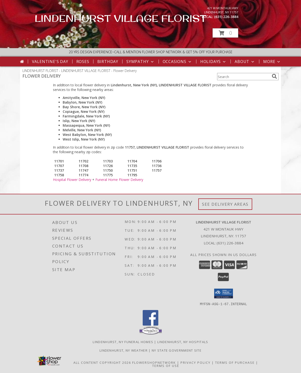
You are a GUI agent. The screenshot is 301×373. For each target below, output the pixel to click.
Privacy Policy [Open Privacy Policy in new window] (196, 362)
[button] (225, 33)
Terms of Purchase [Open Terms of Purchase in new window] (235, 362)
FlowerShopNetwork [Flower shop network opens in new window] (154, 362)
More (272, 61)
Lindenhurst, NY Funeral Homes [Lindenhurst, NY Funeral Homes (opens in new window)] (123, 341)
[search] (274, 76)
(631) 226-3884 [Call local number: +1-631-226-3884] (226, 16)
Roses (82, 61)
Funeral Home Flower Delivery (119, 179)
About (245, 61)
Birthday (107, 61)
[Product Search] (243, 76)
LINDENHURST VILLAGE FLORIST (120, 18)
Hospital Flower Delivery (72, 179)
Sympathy (140, 61)
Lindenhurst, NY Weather (124, 350)
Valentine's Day (50, 61)
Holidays (213, 61)
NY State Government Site (176, 350)
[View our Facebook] (150, 324)
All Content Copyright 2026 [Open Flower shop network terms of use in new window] (102, 362)
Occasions (177, 61)
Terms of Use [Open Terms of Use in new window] (165, 365)
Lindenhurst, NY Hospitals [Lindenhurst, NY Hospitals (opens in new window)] (182, 341)
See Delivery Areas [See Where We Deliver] (225, 204)
